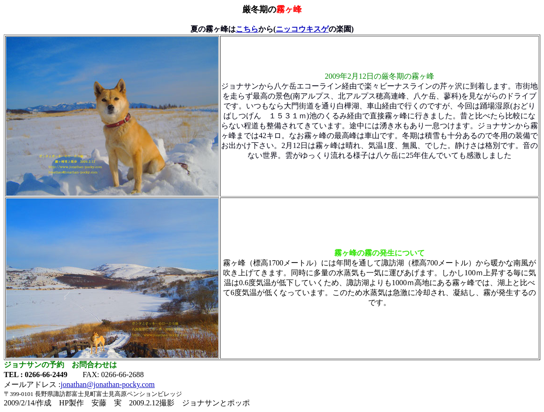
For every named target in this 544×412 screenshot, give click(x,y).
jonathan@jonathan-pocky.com (107, 384)
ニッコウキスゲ (302, 29)
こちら (247, 29)
